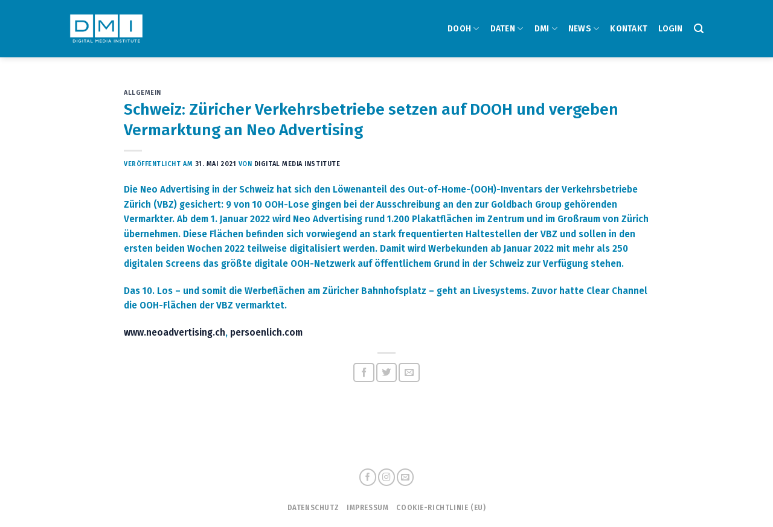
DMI (545, 28)
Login (670, 29)
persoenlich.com (266, 332)
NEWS (584, 28)
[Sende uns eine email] (405, 477)
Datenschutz (313, 507)
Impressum (367, 507)
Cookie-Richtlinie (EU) (441, 507)
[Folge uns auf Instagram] (386, 477)
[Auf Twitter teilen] (386, 372)
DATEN (507, 28)
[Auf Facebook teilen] (363, 372)
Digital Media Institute (297, 164)
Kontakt (628, 29)
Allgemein (142, 93)
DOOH (463, 28)
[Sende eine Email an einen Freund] (409, 372)
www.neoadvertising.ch (174, 332)
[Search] (699, 28)
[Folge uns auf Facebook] (367, 477)
